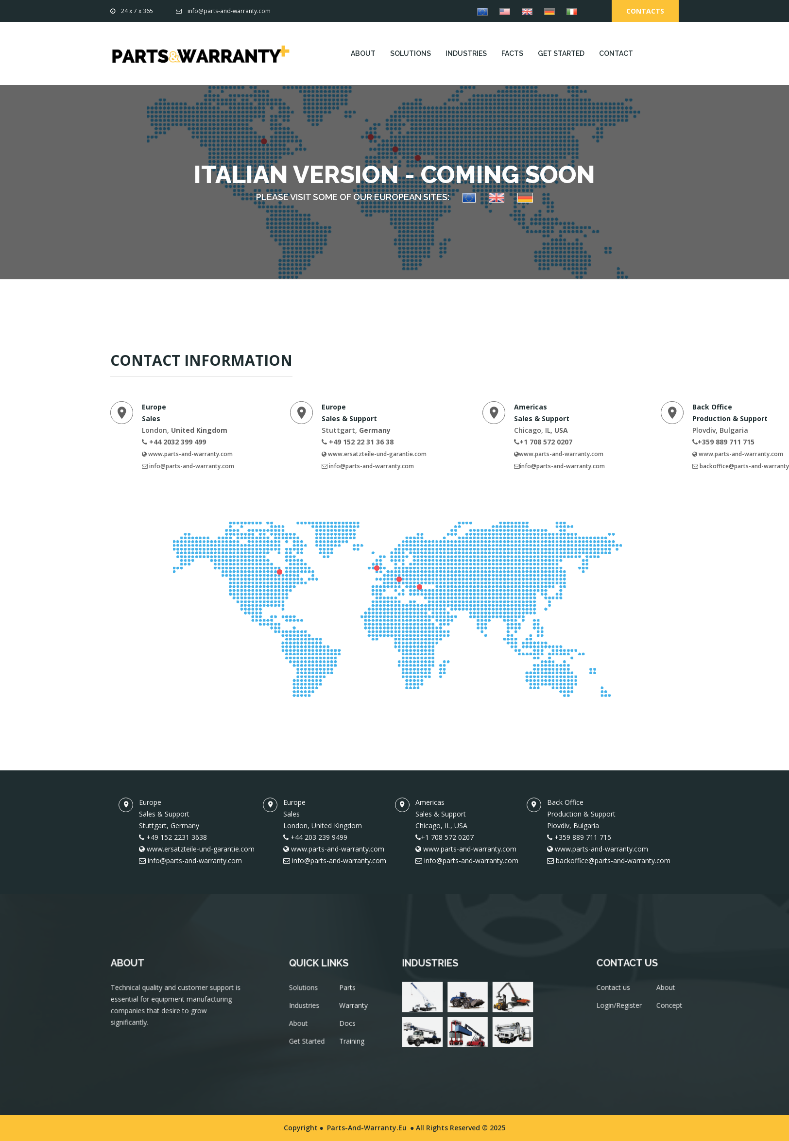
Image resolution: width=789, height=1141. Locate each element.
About (302, 1029)
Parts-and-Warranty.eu (367, 1127)
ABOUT (363, 53)
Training (352, 1045)
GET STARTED (561, 53)
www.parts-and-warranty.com (187, 454)
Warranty (354, 1012)
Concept (667, 1011)
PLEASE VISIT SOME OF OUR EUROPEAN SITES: (352, 197)
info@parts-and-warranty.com (188, 466)
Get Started (310, 1045)
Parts (348, 996)
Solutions (307, 996)
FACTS (512, 53)
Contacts (645, 11)
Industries (308, 1012)
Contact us (615, 994)
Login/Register (620, 1011)
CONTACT (616, 53)
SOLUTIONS (410, 53)
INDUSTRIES (466, 53)
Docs (348, 1029)
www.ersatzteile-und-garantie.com (374, 454)
